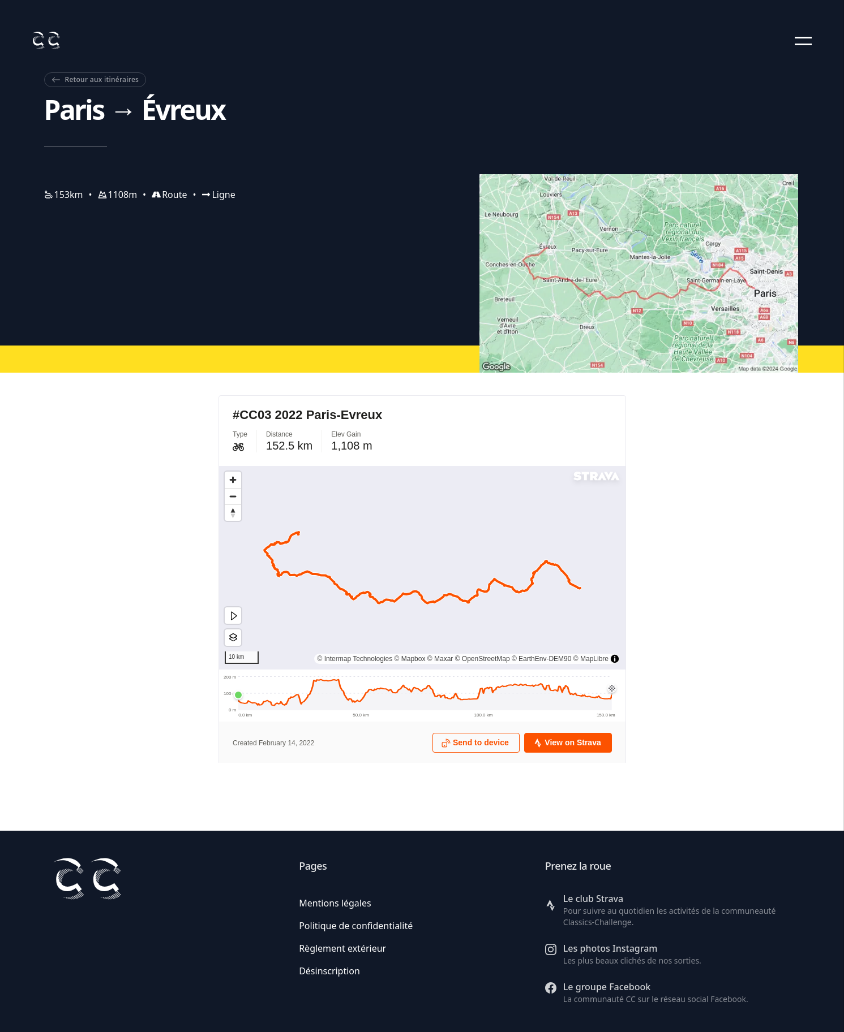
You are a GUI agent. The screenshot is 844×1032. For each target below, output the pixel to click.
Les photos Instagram (610, 948)
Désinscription (329, 971)
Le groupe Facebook (606, 987)
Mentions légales (335, 903)
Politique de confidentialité (356, 925)
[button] (803, 40)
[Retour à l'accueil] (46, 40)
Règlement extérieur (342, 948)
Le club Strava (593, 898)
